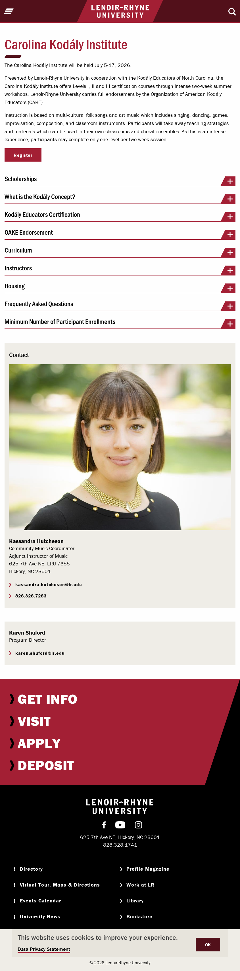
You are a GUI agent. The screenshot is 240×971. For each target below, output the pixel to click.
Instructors (120, 269)
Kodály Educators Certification (120, 216)
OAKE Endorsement (120, 234)
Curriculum (120, 252)
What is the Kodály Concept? (120, 198)
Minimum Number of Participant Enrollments (120, 323)
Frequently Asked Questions (120, 305)
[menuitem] (120, 699)
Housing (120, 287)
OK (208, 944)
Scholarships (120, 180)
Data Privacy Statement (44, 949)
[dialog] (120, 943)
